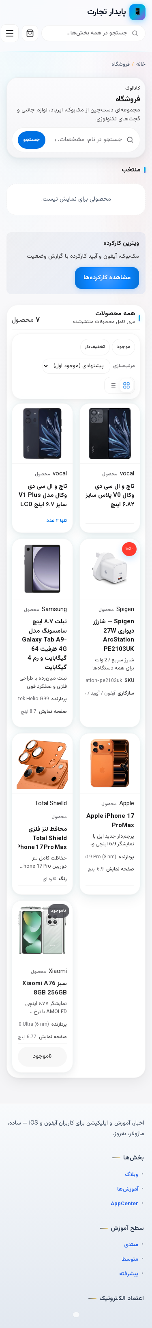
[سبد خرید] (30, 33)
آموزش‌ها (127, 1189)
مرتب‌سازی (124, 366)
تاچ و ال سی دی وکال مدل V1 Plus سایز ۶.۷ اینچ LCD (43, 495)
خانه (141, 64)
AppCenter (124, 1204)
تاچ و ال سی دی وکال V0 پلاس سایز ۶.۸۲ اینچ (110, 495)
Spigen (125, 609)
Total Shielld (51, 803)
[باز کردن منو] (10, 33)
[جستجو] (88, 33)
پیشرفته (128, 1274)
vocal (60, 474)
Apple (126, 803)
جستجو (31, 140)
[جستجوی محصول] (86, 140)
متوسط (130, 1259)
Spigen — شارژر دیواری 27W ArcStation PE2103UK (113, 636)
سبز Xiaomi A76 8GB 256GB (44, 988)
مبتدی (131, 1244)
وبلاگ (131, 1174)
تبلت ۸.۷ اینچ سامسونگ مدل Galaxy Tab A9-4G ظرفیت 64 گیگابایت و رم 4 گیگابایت (44, 645)
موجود (124, 347)
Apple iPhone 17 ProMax (110, 821)
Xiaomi (58, 971)
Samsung (54, 609)
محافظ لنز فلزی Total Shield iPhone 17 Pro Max (42, 838)
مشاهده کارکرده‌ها (107, 277)
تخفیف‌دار (95, 347)
